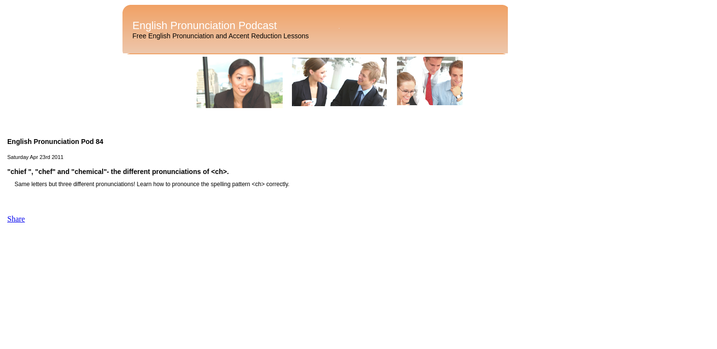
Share (16, 219)
